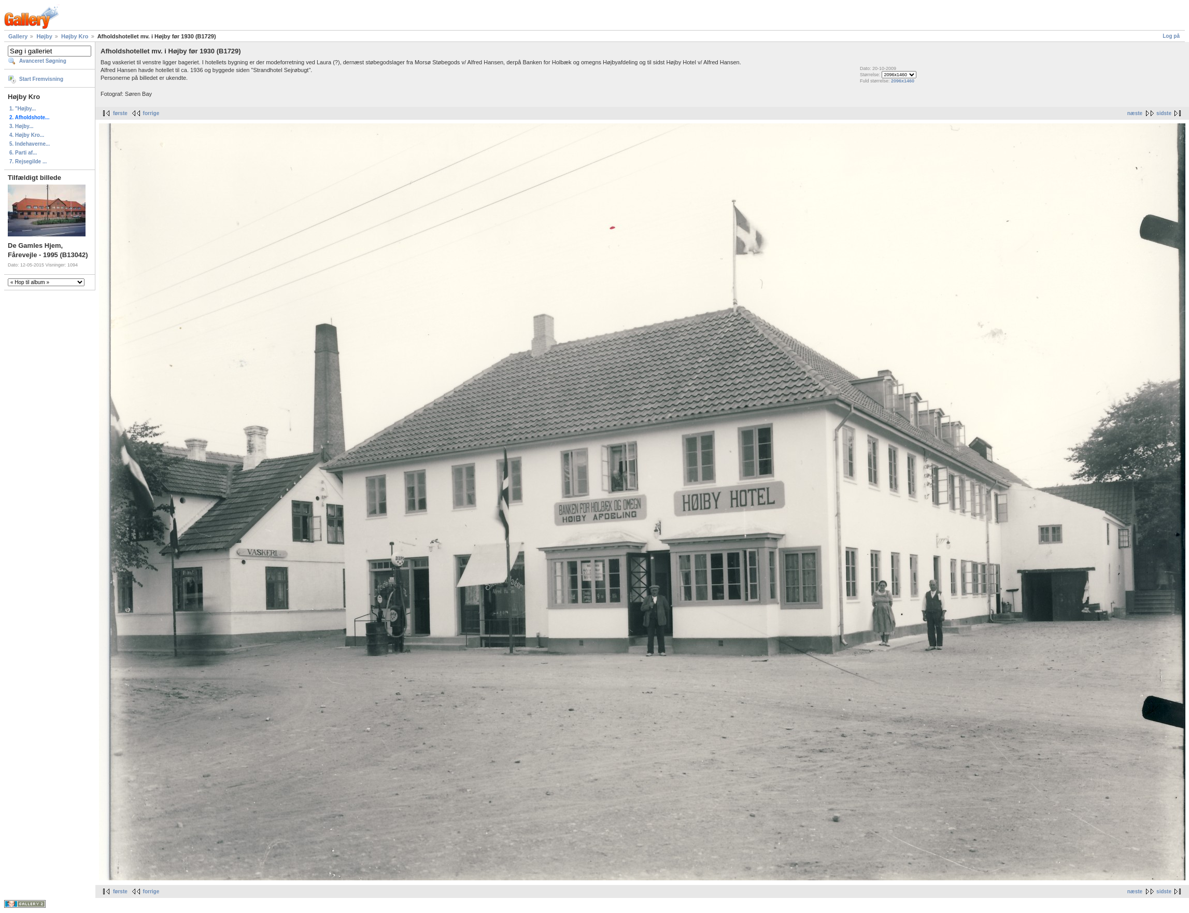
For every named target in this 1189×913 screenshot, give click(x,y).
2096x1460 (902, 80)
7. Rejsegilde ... (28, 161)
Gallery (17, 36)
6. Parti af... (23, 153)
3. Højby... (21, 126)
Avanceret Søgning (42, 61)
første (120, 113)
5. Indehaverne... (29, 144)
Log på (1171, 36)
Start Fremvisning (41, 79)
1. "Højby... (22, 108)
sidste (1163, 113)
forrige (151, 113)
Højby (44, 36)
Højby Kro (75, 36)
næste (1134, 113)
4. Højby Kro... (26, 135)
